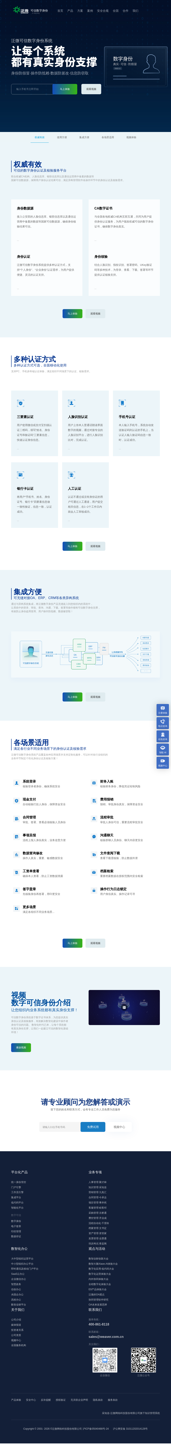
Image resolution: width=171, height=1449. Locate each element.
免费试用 (93, 1127)
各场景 (108, 137)
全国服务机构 (18, 1352)
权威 (40, 137)
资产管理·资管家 (98, 1236)
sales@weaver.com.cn (106, 1342)
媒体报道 (16, 1330)
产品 (68, 10)
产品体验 (16, 1405)
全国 (114, 10)
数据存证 (16, 1238)
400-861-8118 (99, 1330)
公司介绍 (16, 1325)
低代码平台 (17, 1203)
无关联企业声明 (79, 1405)
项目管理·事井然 (98, 1203)
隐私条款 (98, 1405)
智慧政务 (16, 1288)
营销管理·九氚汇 (98, 1193)
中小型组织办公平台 (22, 1267)
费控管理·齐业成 (98, 1219)
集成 (84, 137)
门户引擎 (16, 1187)
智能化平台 (17, 1209)
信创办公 (16, 1294)
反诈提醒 (46, 1405)
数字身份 (16, 1222)
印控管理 (16, 1233)
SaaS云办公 (18, 1278)
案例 (88, 10)
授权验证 (61, 1405)
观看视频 (91, 89)
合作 (124, 10)
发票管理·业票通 (98, 1241)
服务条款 (113, 1405)
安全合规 (101, 10)
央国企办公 (17, 1299)
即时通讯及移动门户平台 (24, 1272)
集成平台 (16, 1198)
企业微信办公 (18, 1283)
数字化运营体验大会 (100, 1278)
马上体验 (65, 89)
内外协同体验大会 (98, 1283)
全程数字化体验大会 (100, 1288)
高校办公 (16, 1304)
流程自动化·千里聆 (99, 1225)
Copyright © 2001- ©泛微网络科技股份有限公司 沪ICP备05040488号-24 (66, 1434)
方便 (62, 137)
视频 (131, 137)
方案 (78, 10)
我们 (134, 10)
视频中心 (119, 1127)
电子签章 (16, 1228)
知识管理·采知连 (98, 1187)
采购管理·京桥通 (98, 1214)
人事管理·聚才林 (98, 1182)
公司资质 (16, 1341)
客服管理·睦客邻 (98, 1209)
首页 (58, 10)
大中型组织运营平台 (22, 1262)
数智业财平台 (18, 1310)
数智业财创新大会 (98, 1262)
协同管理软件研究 (98, 1304)
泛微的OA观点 (96, 1299)
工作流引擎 (17, 1193)
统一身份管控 (18, 1182)
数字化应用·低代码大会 (101, 1272)
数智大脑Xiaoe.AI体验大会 (103, 1267)
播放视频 (21, 1047)
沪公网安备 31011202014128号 (130, 1434)
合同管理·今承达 (98, 1198)
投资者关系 (17, 1336)
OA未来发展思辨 (98, 1310)
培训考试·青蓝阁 (98, 1246)
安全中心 (31, 1405)
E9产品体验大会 (98, 1294)
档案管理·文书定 (98, 1230)
